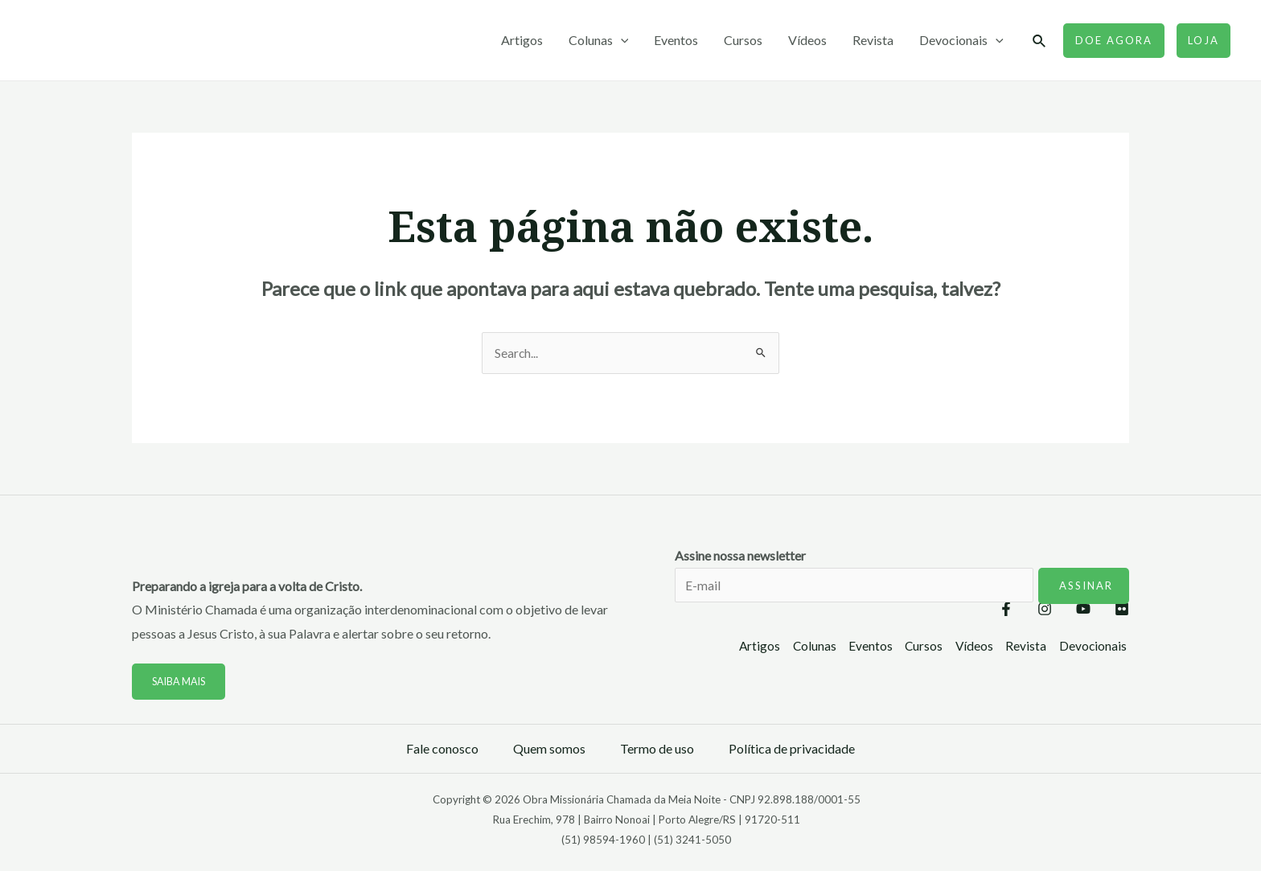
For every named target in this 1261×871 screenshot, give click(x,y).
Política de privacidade (792, 749)
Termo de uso (657, 749)
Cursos (743, 39)
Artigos (522, 39)
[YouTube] (1067, 610)
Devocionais (961, 40)
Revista (872, 39)
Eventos (676, 39)
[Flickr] (1122, 610)
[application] (621, 40)
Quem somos (549, 749)
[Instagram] (1012, 610)
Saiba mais (181, 682)
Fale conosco (442, 749)
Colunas (599, 40)
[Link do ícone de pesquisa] (1040, 41)
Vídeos (807, 39)
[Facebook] (958, 610)
